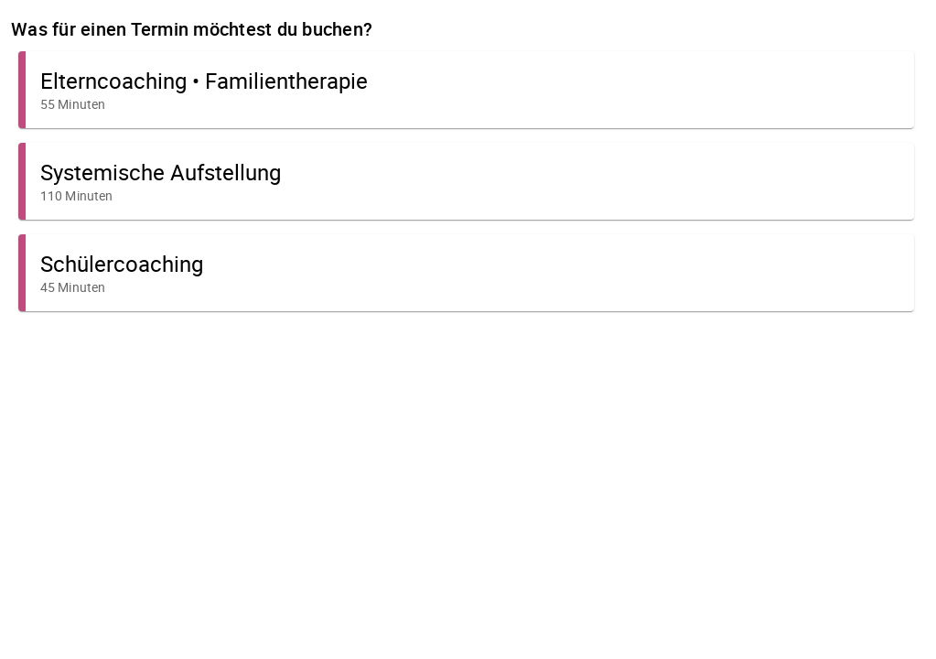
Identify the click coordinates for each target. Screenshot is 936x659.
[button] (466, 89)
